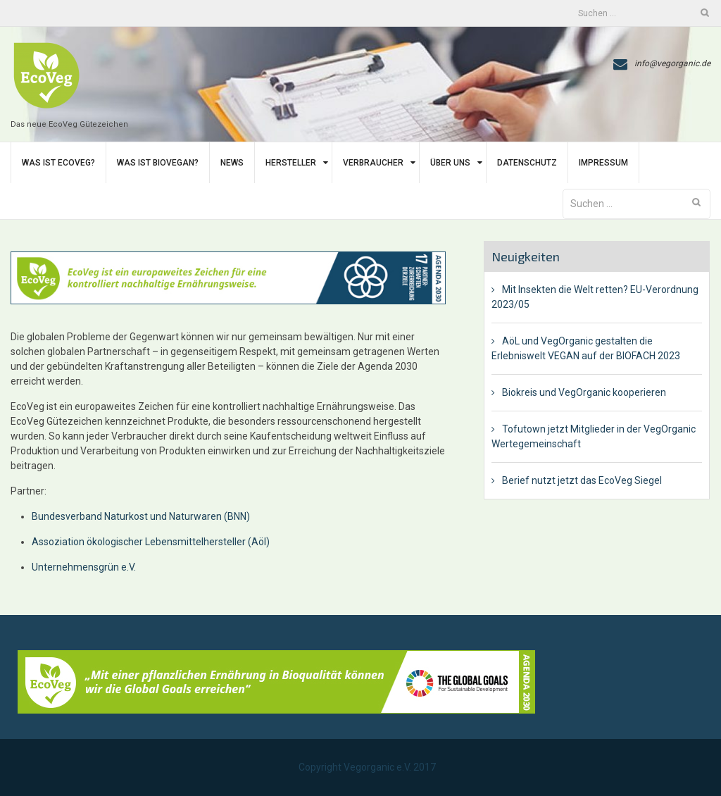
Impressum (603, 163)
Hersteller (290, 163)
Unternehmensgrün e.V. (84, 567)
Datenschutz (527, 163)
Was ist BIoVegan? (158, 163)
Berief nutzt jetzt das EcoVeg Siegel (582, 480)
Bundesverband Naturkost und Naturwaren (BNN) (142, 516)
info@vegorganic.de (672, 63)
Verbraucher (373, 163)
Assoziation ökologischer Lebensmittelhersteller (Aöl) (151, 541)
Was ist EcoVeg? (58, 163)
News (232, 163)
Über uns (450, 163)
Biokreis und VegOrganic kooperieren (584, 392)
